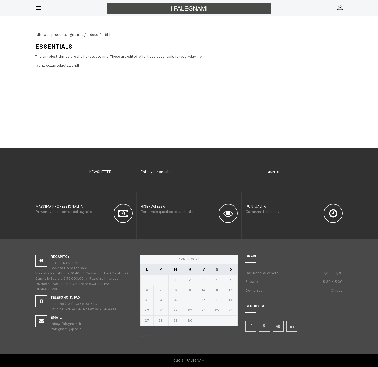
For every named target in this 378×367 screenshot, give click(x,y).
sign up (273, 172)
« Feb (145, 336)
